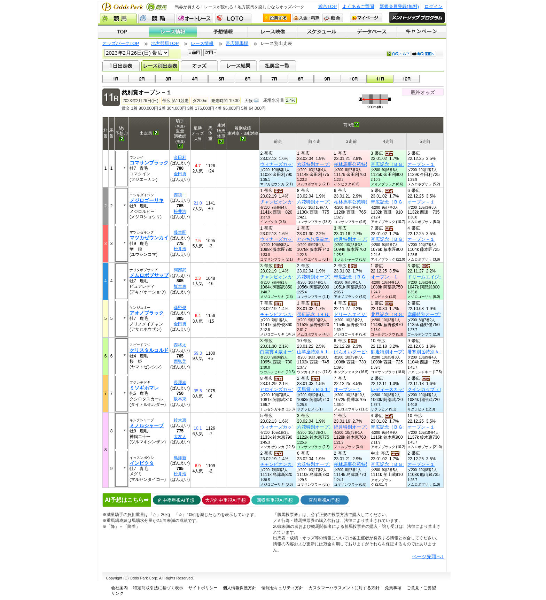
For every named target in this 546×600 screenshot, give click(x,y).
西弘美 (180, 361)
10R (354, 79)
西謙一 (180, 195)
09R (327, 79)
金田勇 (180, 173)
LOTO (233, 18)
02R (142, 79)
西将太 (180, 345)
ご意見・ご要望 (421, 588)
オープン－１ (421, 164)
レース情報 (173, 32)
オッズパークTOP (120, 43)
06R (248, 79)
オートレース (195, 18)
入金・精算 (306, 18)
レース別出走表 (160, 65)
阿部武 (180, 270)
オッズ (199, 65)
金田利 (180, 157)
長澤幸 (180, 382)
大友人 (180, 436)
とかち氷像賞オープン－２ (324, 239)
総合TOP (327, 6)
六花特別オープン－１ (319, 164)
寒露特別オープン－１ (430, 314)
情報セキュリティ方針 (282, 588)
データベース (372, 32)
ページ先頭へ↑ (428, 556)
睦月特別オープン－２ (356, 239)
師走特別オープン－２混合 (398, 351)
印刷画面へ (424, 53)
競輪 (156, 18)
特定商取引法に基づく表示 (158, 588)
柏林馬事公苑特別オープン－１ (365, 164)
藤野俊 (180, 307)
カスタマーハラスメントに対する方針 (344, 588)
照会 (332, 18)
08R (301, 79)
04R (195, 79)
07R (274, 79)
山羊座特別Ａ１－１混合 (322, 351)
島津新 (180, 457)
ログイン (433, 6)
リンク (117, 593)
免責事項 (393, 588)
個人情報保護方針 (239, 588)
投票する (277, 18)
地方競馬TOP (165, 43)
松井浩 (180, 211)
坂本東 (180, 286)
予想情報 (223, 32)
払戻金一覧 (277, 65)
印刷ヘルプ (399, 53)
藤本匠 (180, 232)
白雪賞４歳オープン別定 (285, 351)
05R (221, 79)
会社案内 (119, 588)
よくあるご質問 (358, 6)
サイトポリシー (203, 588)
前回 (195, 52)
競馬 (118, 18)
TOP (123, 32)
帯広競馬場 (237, 43)
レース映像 (272, 32)
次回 (210, 52)
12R (406, 79)
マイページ (366, 18)
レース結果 (238, 65)
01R (115, 79)
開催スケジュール (322, 32)
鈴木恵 (180, 420)
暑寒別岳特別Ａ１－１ (430, 351)
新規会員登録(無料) (399, 6)
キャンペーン (421, 32)
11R (380, 79)
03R (168, 79)
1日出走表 (121, 65)
